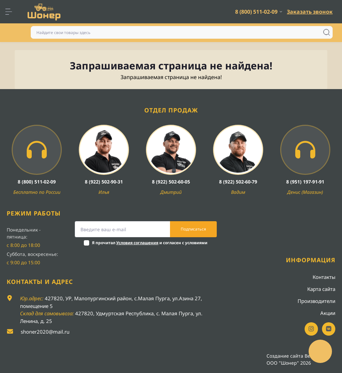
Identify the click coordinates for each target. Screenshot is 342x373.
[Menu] (12, 11)
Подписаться (193, 229)
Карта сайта (321, 289)
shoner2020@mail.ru (45, 331)
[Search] (327, 32)
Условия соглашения (137, 243)
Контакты (324, 277)
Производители (316, 301)
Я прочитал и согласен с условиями (149, 243)
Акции (327, 313)
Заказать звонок (310, 11)
